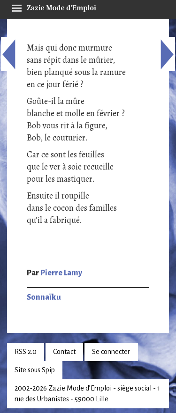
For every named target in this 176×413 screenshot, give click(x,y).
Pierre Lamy (61, 273)
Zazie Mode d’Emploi (54, 6)
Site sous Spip (35, 370)
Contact (64, 351)
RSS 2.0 (26, 351)
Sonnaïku (44, 297)
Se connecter (111, 351)
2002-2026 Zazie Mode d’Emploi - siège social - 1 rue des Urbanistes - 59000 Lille (87, 393)
